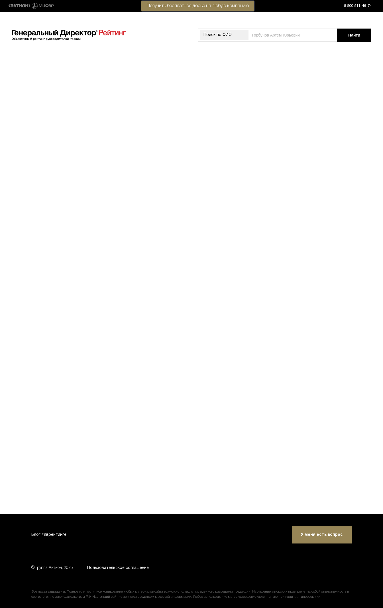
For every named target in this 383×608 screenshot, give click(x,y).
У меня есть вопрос (322, 535)
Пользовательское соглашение (118, 568)
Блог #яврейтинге (48, 535)
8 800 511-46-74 (358, 6)
